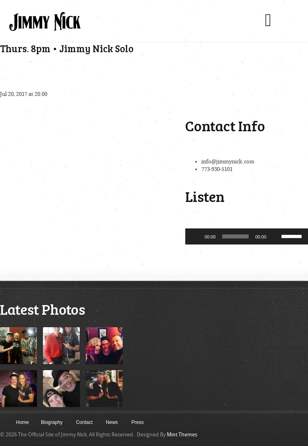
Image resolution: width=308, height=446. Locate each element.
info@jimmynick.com (227, 162)
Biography (52, 422)
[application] (246, 236)
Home (22, 422)
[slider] (235, 236)
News (112, 422)
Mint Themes (182, 435)
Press (137, 422)
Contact (84, 422)
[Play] (196, 236)
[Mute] (275, 236)
